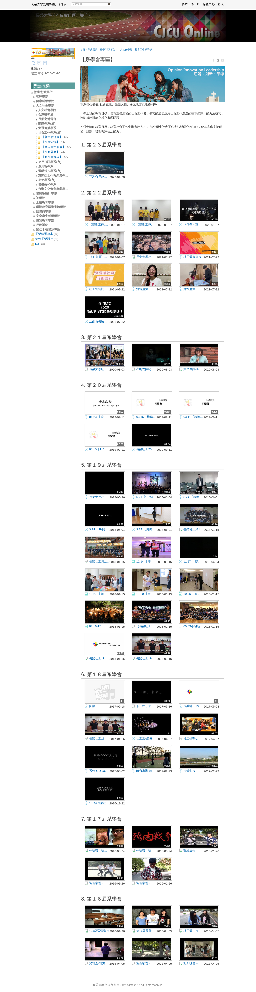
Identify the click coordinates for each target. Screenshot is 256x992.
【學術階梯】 (51, 142)
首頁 (82, 49)
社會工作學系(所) (49, 132)
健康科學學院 (45, 101)
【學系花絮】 (51, 152)
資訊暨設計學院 (46, 193)
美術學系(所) (46, 180)
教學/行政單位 (43, 92)
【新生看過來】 (53, 137)
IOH (38, 244)
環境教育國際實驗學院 (51, 207)
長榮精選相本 (44, 234)
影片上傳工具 (191, 4)
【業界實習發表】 (54, 147)
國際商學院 (43, 211)
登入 (221, 4)
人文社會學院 (45, 105)
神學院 (40, 198)
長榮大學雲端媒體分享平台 (49, 4)
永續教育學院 (45, 202)
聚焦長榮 (92, 49)
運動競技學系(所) (49, 171)
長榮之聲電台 (47, 119)
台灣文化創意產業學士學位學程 (59, 189)
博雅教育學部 (45, 220)
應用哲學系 (45, 166)
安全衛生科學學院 (48, 216)
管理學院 (42, 96)
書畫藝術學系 (47, 184)
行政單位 (42, 225)
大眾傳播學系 (47, 128)
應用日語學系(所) (49, 162)
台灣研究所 (45, 114)
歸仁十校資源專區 (48, 229)
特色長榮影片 (44, 239)
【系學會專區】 (53, 157)
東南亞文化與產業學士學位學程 (59, 175)
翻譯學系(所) (46, 123)
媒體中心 (209, 4)
